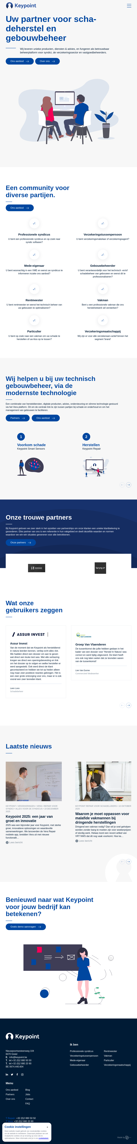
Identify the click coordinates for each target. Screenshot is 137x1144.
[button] (128, 485)
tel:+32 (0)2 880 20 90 (20, 1063)
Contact (29, 1099)
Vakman (108, 1056)
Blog (27, 1090)
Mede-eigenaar (77, 1060)
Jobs (27, 1094)
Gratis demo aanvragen (25, 926)
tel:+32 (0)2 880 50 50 (20, 1060)
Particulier (109, 1060)
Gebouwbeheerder (79, 1065)
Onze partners (20, 542)
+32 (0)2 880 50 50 (26, 1118)
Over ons (47, 61)
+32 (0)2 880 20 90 (23, 1121)
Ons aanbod (19, 61)
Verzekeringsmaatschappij (117, 1065)
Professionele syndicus (81, 1051)
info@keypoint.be (18, 1057)
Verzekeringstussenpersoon (84, 1056)
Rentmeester (110, 1051)
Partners (17, 418)
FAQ (27, 1103)
